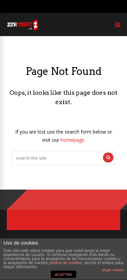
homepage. (73, 140)
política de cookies (65, 262)
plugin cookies (113, 270)
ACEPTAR (63, 275)
